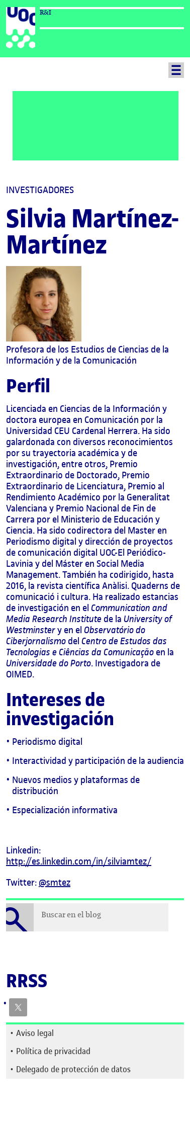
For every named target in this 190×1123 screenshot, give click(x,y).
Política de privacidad (53, 1051)
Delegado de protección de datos (73, 1069)
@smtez (54, 882)
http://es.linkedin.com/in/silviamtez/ (78, 861)
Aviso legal (35, 1033)
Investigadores (40, 190)
